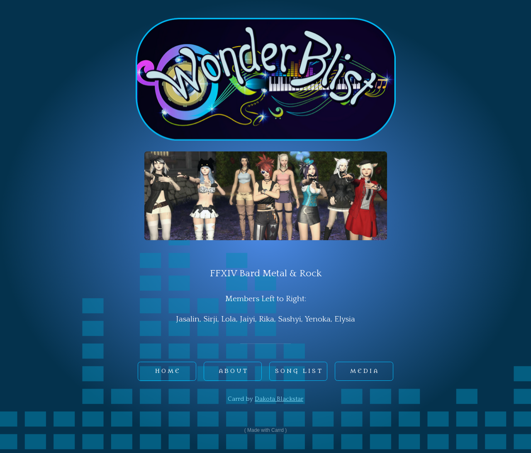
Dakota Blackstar (279, 398)
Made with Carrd (265, 430)
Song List (299, 371)
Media (364, 371)
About (233, 371)
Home (168, 371)
